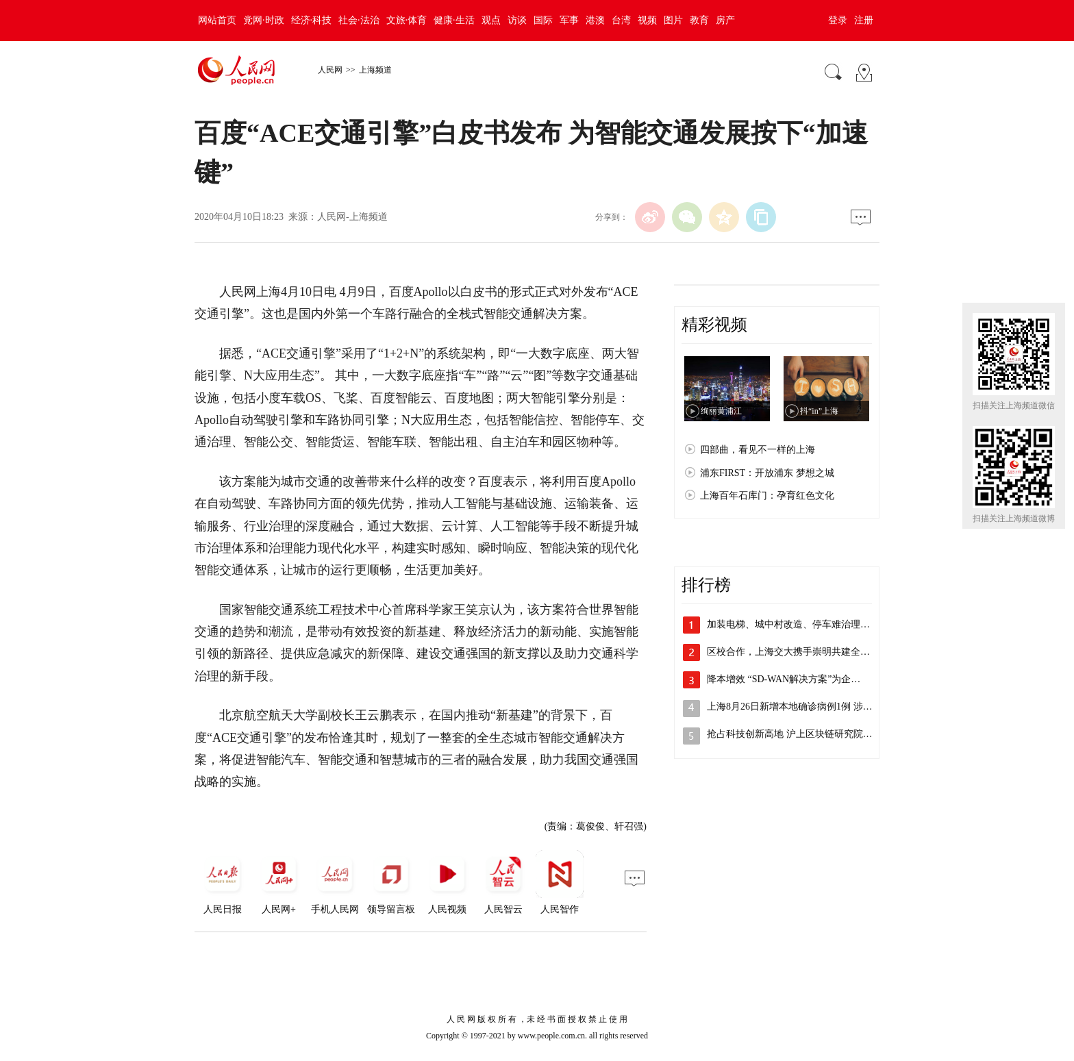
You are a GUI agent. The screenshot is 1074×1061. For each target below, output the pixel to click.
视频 (647, 20)
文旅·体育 (406, 20)
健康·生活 (454, 20)
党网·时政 (263, 20)
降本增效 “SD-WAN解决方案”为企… (783, 679)
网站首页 (217, 20)
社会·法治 (358, 20)
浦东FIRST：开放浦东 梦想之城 (767, 473)
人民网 (330, 70)
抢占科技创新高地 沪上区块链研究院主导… (799, 734)
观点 (491, 20)
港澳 (595, 20)
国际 (543, 20)
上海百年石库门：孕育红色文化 (767, 495)
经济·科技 (311, 20)
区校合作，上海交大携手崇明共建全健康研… (803, 652)
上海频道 (375, 70)
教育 (699, 20)
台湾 (621, 20)
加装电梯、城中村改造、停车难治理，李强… (803, 624)
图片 (673, 20)
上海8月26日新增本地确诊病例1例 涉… (790, 706)
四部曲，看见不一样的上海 (757, 450)
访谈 (517, 20)
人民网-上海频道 (352, 217)
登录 (837, 20)
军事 (569, 20)
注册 (863, 20)
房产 (725, 20)
